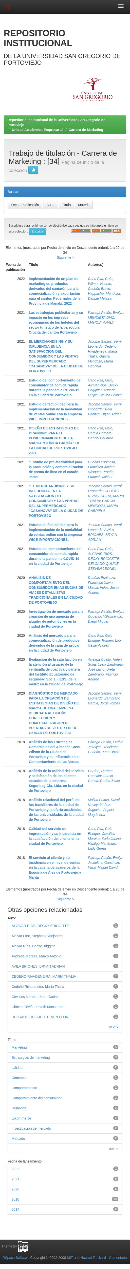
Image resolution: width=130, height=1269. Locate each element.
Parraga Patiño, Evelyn (105, 313)
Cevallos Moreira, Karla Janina (35, 997)
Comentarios (119, 1258)
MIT (70, 1258)
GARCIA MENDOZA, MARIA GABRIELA (103, 506)
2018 (15, 1199)
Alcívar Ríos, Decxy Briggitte (33, 946)
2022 (15, 1169)
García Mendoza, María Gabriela (100, 361)
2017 (15, 1209)
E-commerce (21, 1118)
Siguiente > (65, 257)
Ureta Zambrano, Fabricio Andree (103, 674)
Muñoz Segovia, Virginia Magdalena (101, 810)
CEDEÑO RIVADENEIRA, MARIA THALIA (106, 496)
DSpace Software (15, 1258)
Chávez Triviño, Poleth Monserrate (38, 1007)
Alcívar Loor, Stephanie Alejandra (37, 936)
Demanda (19, 1108)
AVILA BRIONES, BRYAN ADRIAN (102, 535)
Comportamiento (24, 1088)
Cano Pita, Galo (100, 279)
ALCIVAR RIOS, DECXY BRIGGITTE (40, 926)
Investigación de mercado (31, 1128)
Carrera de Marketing (86, 130)
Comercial (19, 1078)
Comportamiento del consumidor (36, 1098)
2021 (15, 1179)
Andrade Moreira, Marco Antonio (36, 956)
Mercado (18, 1139)
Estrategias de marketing (31, 1057)
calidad (17, 1068)
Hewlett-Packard (93, 1258)
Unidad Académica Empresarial (37, 130)
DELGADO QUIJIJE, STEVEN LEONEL (42, 1017)
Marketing (19, 1047)
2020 (15, 1189)
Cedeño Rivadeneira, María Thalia (102, 351)
